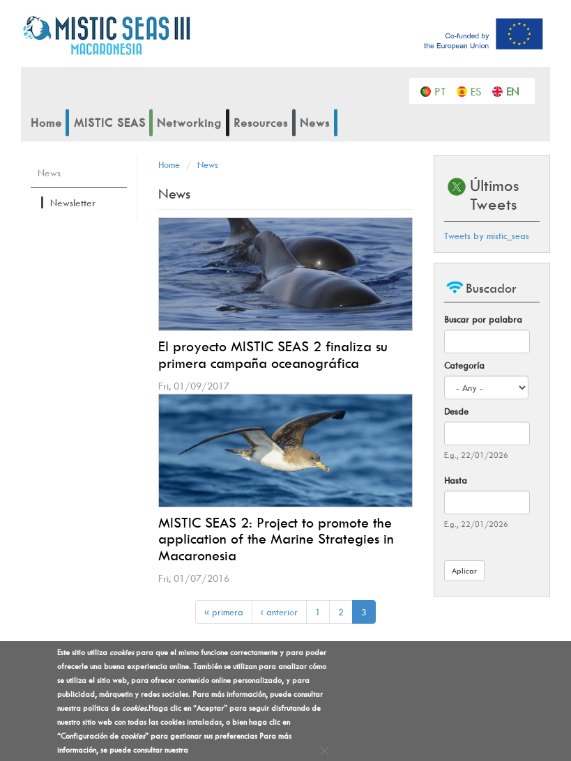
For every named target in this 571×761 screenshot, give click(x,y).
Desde (456, 411)
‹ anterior (279, 611)
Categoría (464, 365)
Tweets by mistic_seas (486, 235)
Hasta (455, 480)
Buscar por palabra (483, 319)
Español (480, 90)
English (516, 90)
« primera (223, 611)
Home (46, 123)
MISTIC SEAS (110, 123)
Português (444, 90)
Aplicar (464, 570)
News (315, 123)
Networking (189, 123)
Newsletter (73, 202)
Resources (261, 123)
